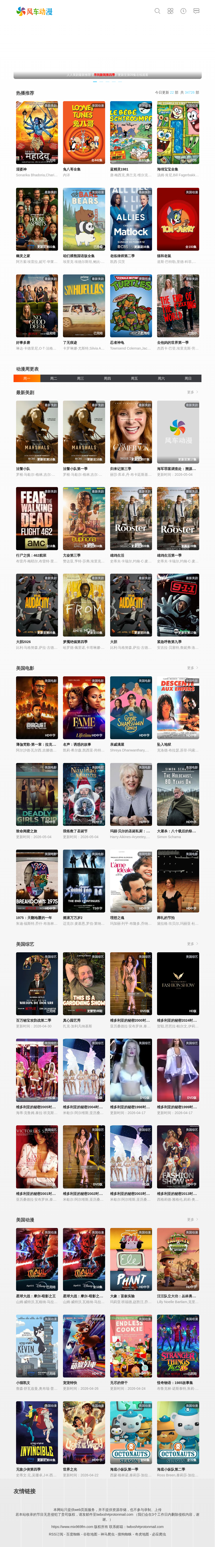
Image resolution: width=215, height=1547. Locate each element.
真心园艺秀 (72, 1020)
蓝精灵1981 (119, 169)
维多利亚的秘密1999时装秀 (178, 1107)
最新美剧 (25, 392)
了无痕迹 (70, 343)
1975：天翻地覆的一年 (34, 918)
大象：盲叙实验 (122, 1296)
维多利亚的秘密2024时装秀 (178, 1020)
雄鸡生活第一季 (169, 555)
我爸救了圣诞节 (75, 831)
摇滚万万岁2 (73, 918)
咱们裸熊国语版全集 (79, 256)
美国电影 (25, 668)
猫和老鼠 (164, 256)
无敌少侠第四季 (28, 1469)
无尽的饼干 (119, 1383)
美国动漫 (25, 1219)
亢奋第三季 (72, 555)
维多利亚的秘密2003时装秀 (131, 1194)
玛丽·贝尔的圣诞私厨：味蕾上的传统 (138, 831)
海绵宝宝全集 (167, 169)
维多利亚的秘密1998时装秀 (131, 1107)
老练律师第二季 (122, 256)
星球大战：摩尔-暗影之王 (36, 1296)
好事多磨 (23, 343)
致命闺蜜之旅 (26, 831)
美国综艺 (25, 944)
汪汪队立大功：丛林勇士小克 (180, 1296)
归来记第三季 (120, 469)
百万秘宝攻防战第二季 (33, 1020)
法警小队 (23, 469)
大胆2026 (23, 642)
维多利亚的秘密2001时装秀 (37, 1194)
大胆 (113, 642)
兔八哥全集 (72, 169)
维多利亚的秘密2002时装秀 (84, 1194)
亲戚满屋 (117, 744)
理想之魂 (117, 918)
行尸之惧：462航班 (31, 555)
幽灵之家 (23, 256)
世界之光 (70, 1469)
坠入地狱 (164, 744)
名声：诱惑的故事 (77, 744)
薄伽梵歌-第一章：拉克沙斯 (37, 744)
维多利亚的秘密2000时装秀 (131, 1020)
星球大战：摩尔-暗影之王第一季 (88, 1296)
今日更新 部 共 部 (177, 92)
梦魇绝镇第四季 (75, 642)
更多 (193, 392)
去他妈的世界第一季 (173, 343)
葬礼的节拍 (166, 918)
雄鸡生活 (117, 555)
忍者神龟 (117, 343)
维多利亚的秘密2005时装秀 (37, 1107)
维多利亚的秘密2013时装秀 (178, 1194)
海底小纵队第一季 (124, 1469)
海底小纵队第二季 (171, 1469)
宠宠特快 (70, 1383)
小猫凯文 (23, 1383)
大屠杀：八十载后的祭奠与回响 (181, 831)
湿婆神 (21, 169)
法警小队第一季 (75, 469)
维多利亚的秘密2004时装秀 (84, 1107)
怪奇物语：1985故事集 (175, 1383)
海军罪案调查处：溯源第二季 (180, 469)
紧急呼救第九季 (169, 642)
